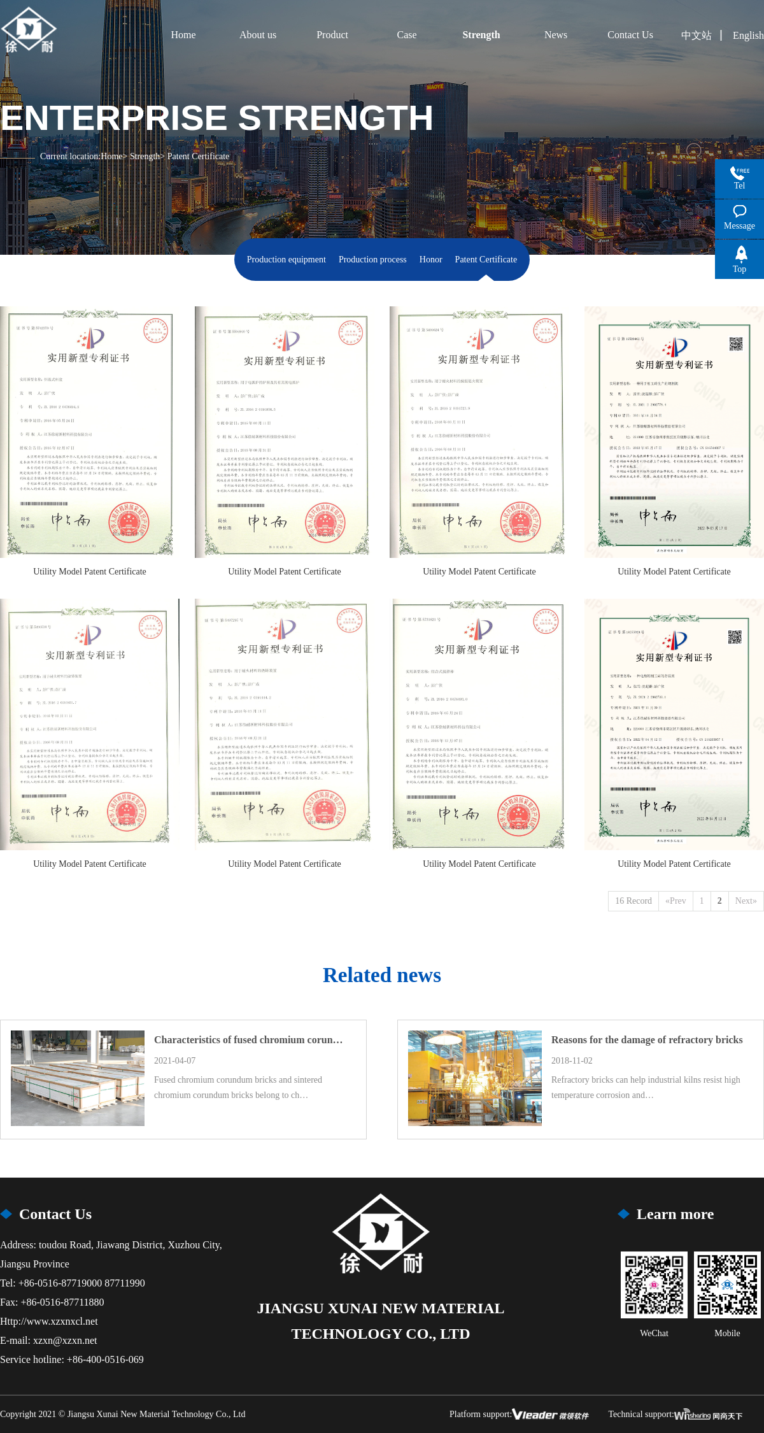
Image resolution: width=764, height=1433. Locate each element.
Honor (431, 259)
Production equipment (286, 259)
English (748, 35)
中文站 (696, 35)
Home (111, 156)
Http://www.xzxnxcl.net (49, 1321)
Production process (373, 259)
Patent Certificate (486, 259)
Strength (145, 156)
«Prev (675, 901)
